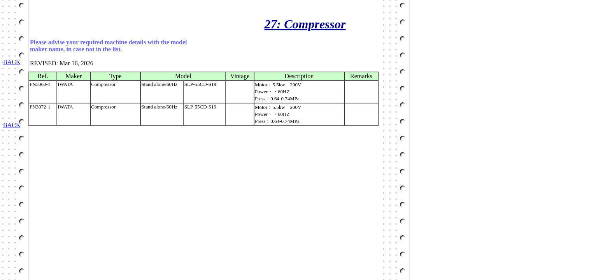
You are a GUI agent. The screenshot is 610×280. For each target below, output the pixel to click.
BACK (11, 62)
